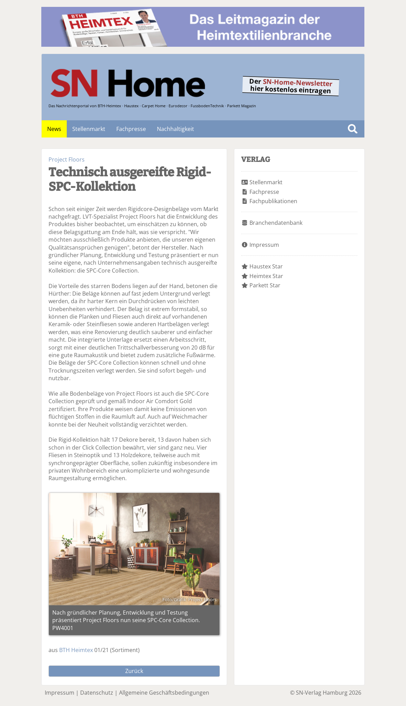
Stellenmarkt (88, 129)
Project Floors (67, 159)
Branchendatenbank (275, 223)
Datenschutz (96, 692)
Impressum (264, 245)
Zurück (134, 671)
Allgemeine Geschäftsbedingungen (164, 692)
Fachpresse (131, 129)
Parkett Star (264, 285)
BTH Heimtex (76, 650)
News (54, 129)
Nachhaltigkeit (175, 129)
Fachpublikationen (273, 201)
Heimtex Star (266, 276)
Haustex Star (266, 266)
